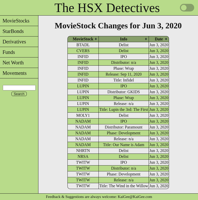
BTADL (83, 45)
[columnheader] (83, 39)
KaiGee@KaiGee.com (135, 197)
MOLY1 (83, 115)
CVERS (83, 51)
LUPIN (83, 86)
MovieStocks (15, 20)
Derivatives (13, 41)
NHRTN (83, 150)
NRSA (83, 156)
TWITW (83, 162)
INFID (83, 56)
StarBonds (12, 31)
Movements (13, 73)
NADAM (83, 121)
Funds (7, 52)
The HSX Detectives (107, 8)
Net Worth (12, 62)
